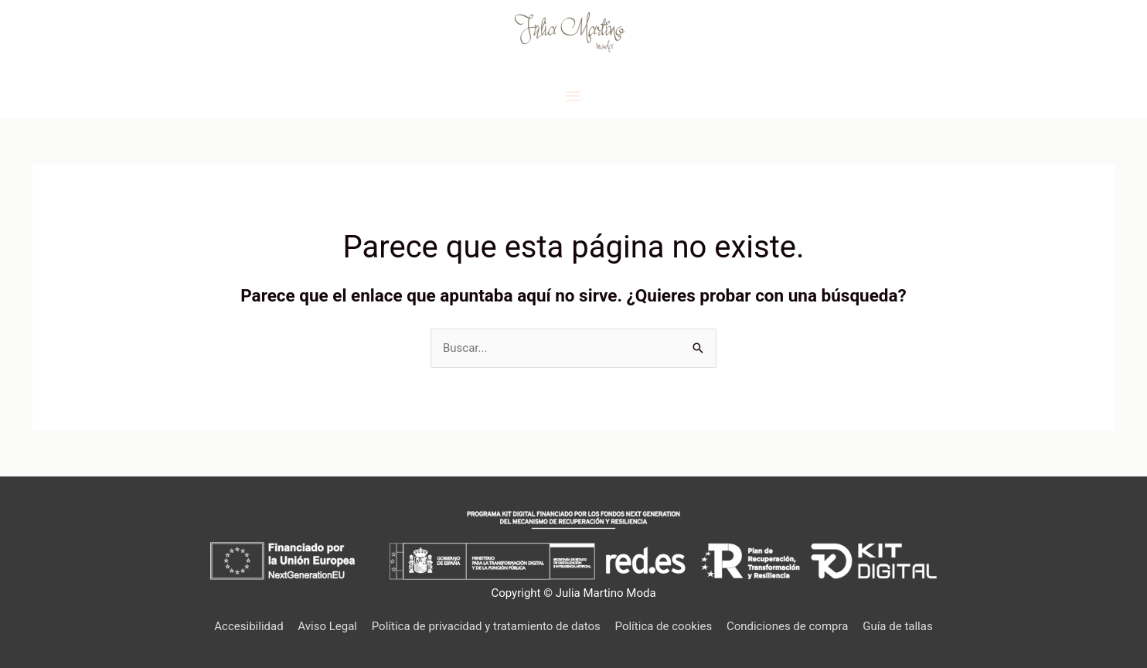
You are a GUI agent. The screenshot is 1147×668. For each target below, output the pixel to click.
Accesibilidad (248, 626)
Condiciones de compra (788, 626)
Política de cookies (664, 626)
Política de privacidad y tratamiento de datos (486, 626)
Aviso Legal (327, 626)
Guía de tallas (897, 626)
